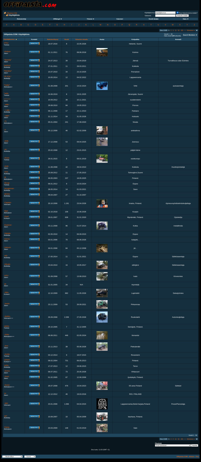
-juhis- (6, 365)
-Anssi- (7, 158)
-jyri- (6, 416)
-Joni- (6, 346)
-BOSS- (7, 194)
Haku (185, 19)
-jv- (5, 393)
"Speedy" (8, 60)
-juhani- (7, 360)
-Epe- (6, 211)
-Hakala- (7, 233)
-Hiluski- (7, 264)
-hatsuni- (7, 247)
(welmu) (7, 65)
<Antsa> (7, 51)
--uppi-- (7, 116)
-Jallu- (6, 292)
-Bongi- (7, 183)
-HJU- (6, 275)
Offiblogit (57, 19)
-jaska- (6, 326)
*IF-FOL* (7, 76)
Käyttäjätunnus (150, 13)
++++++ (7, 99)
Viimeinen (191, 30)
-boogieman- (9, 188)
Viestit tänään (153, 19)
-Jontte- (7, 354)
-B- (5, 177)
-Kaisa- (7, 427)
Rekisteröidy (21, 19)
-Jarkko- (7, 316)
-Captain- (8, 202)
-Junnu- (7, 371)
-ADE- (6, 141)
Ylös (197, 456)
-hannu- (7, 239)
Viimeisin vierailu (81, 39)
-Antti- (6, 166)
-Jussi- (6, 376)
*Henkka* (8, 71)
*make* (7, 85)
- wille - (7, 104)
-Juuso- (7, 385)
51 (179, 30)
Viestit (66, 39)
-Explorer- (8, 225)
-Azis (6, 172)
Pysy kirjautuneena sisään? (187, 13)
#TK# (6, 43)
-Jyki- (6, 403)
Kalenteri (120, 19)
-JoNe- (6, 334)
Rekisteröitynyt (52, 39)
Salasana (148, 15)
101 (182, 30)
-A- (5, 130)
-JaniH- (7, 304)
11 (175, 30)
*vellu (6, 93)
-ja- (5, 284)
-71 (5, 121)
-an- (5, 149)
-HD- (6, 256)
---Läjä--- (7, 110)
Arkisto (191, 456)
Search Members (189, 35)
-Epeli (6, 216)
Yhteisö (90, 19)
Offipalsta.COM (12, 13)
